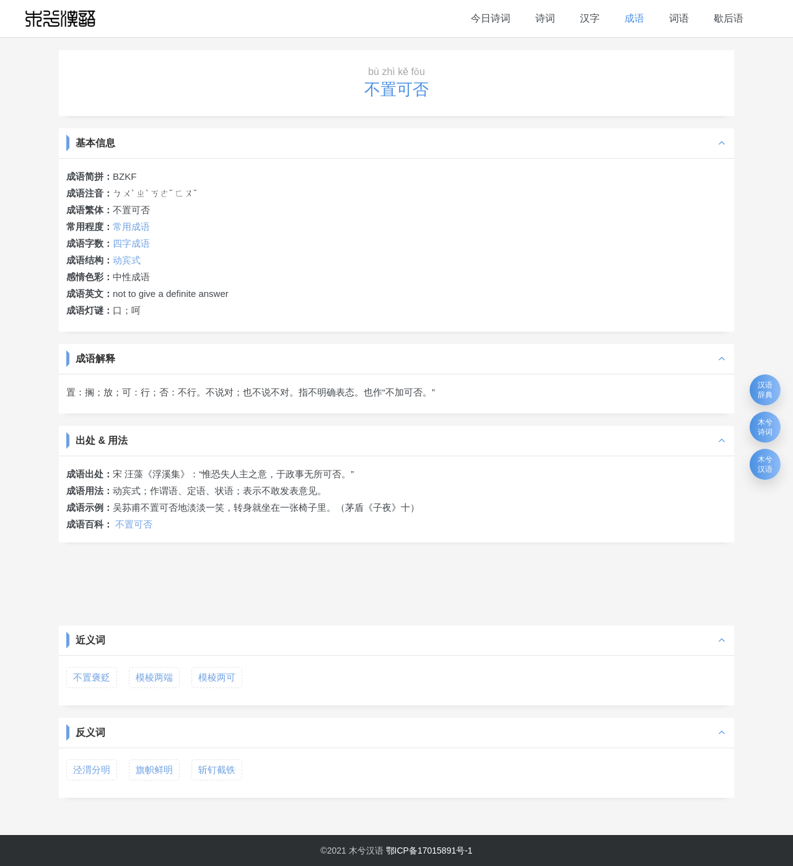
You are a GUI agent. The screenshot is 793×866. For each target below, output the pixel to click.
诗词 (545, 18)
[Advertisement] (396, 583)
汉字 (590, 18)
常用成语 (131, 226)
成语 (634, 18)
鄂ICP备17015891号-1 (429, 850)
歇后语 (728, 18)
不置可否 (133, 524)
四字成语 (131, 243)
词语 (679, 18)
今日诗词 (490, 18)
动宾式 (127, 260)
